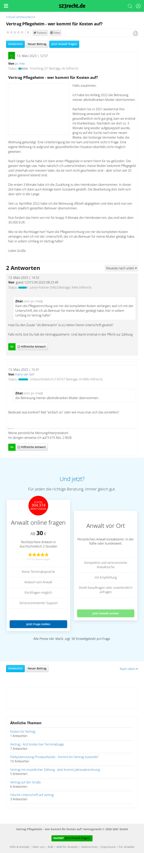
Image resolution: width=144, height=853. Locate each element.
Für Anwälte (127, 847)
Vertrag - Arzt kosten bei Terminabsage (37, 744)
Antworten (15, 44)
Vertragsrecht (25, 17)
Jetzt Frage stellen (38, 624)
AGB (50, 847)
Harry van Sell (24, 374)
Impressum (108, 847)
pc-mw (20, 63)
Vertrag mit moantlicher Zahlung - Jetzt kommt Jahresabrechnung (55, 769)
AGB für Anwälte (67, 847)
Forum (10, 17)
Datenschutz (89, 847)
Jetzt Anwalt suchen (106, 613)
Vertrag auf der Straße (25, 782)
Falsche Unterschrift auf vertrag (32, 795)
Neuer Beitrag (37, 44)
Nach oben (129, 669)
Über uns (38, 847)
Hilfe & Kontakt (19, 847)
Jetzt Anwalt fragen (64, 44)
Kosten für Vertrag (22, 731)
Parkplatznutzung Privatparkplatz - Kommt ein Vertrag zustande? (54, 757)
